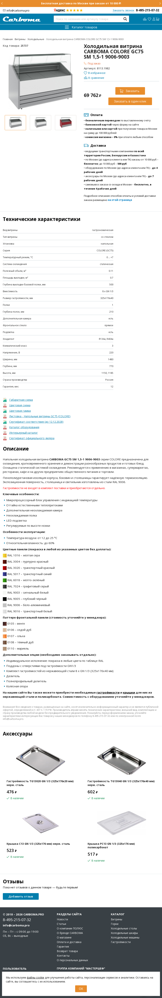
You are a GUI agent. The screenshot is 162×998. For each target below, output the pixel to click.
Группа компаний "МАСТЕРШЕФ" (81, 968)
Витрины (116, 919)
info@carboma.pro (18, 10)
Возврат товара (67, 951)
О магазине (64, 937)
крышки (129, 692)
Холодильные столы (124, 928)
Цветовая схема (19, 405)
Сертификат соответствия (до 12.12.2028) (36, 422)
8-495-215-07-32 (147, 10)
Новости (62, 919)
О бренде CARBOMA (70, 933)
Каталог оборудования (24, 427)
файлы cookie (35, 977)
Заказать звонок (123, 10)
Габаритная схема (21, 400)
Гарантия (63, 946)
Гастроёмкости (121, 942)
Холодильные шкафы (124, 933)
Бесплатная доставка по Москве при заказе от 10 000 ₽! (81, 3)
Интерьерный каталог (23, 432)
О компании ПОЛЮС (70, 928)
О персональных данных (72, 960)
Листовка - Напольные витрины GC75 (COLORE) (39, 416)
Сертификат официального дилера (31, 438)
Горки (114, 924)
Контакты (63, 955)
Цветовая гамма (20, 411)
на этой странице (120, 200)
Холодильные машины (125, 937)
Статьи (61, 924)
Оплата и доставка (69, 942)
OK (81, 989)
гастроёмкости (108, 692)
